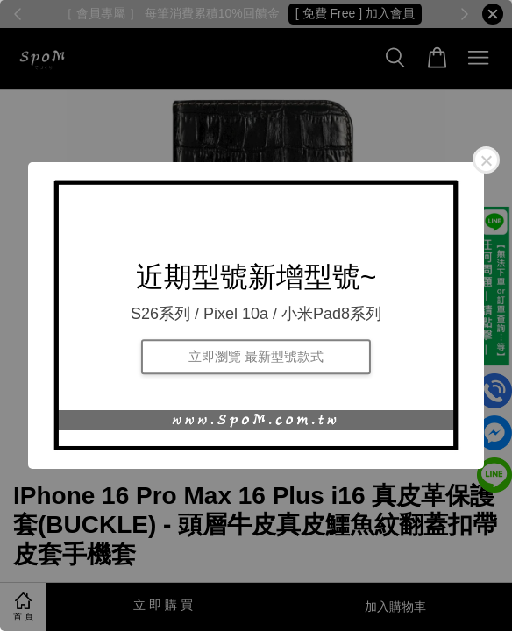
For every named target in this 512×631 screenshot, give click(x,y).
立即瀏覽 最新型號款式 (256, 356)
